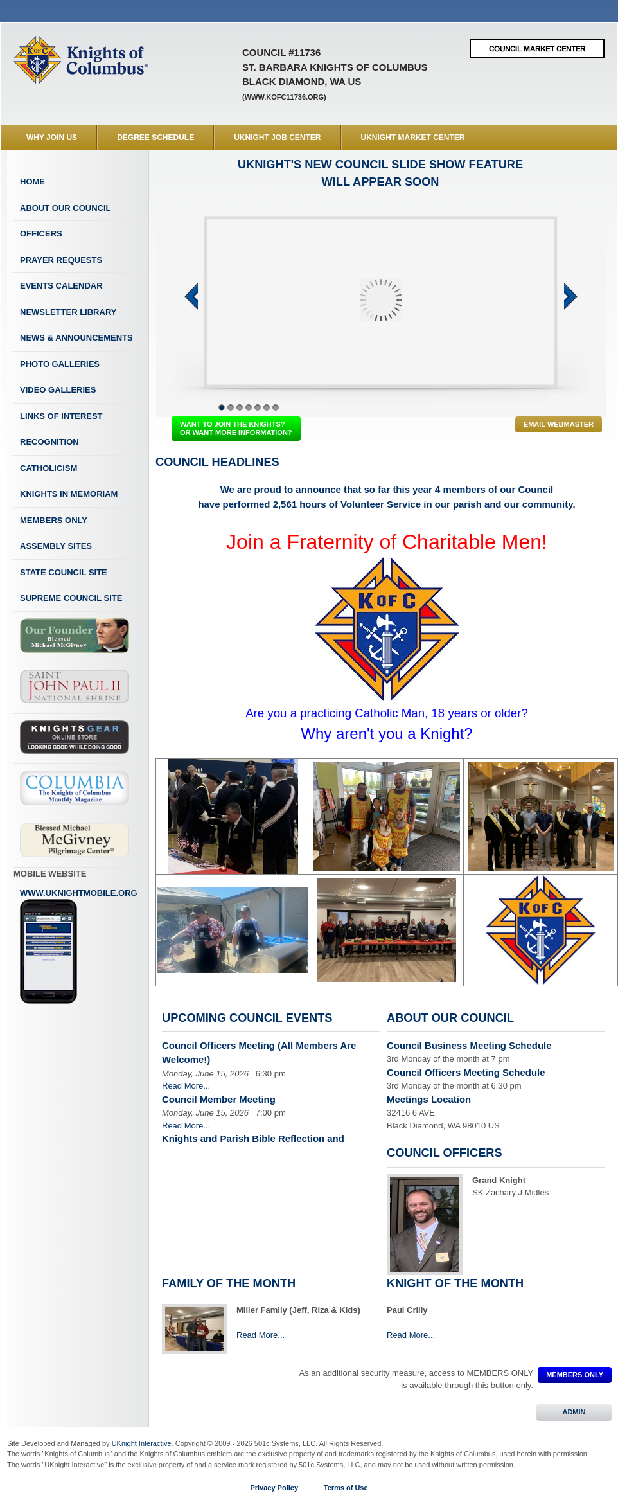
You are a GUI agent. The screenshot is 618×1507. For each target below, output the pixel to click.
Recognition (49, 442)
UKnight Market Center (413, 137)
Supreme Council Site (71, 598)
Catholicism (48, 468)
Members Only (53, 520)
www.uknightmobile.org (78, 946)
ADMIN (574, 1412)
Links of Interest (61, 416)
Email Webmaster (559, 424)
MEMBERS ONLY (574, 1374)
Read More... (186, 1086)
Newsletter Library (68, 312)
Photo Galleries (60, 364)
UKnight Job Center (277, 137)
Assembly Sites (56, 546)
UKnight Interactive (142, 1443)
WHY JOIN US (51, 137)
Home (32, 181)
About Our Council (65, 208)
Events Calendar (61, 285)
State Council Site (63, 572)
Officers (41, 233)
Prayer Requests (61, 260)
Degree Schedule (155, 137)
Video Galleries (58, 390)
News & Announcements (76, 338)
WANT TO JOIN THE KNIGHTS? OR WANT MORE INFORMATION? (236, 428)
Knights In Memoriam (69, 494)
